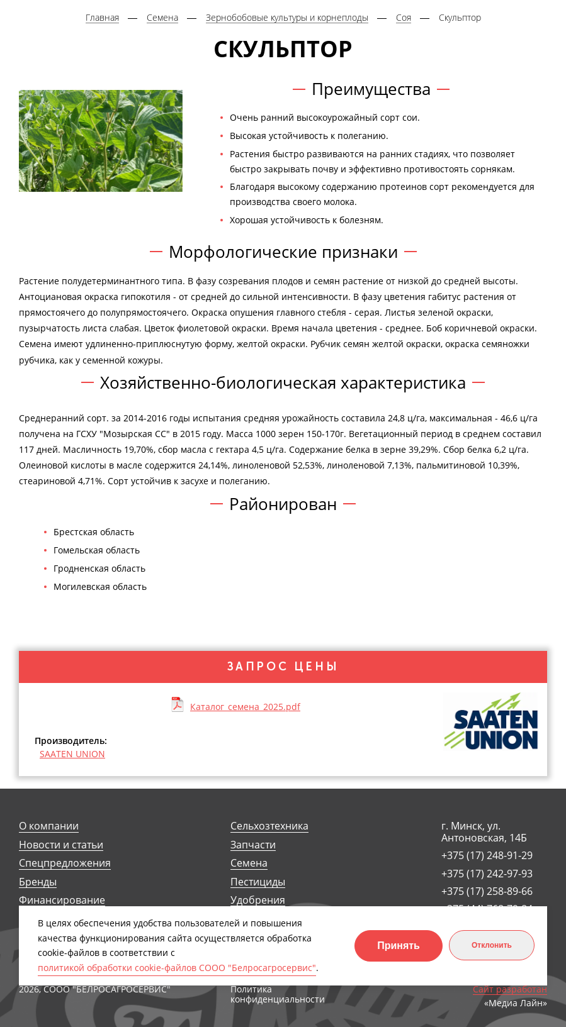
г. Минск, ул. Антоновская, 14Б (484, 831)
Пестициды (257, 882)
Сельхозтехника (269, 826)
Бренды (38, 882)
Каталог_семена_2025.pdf (245, 706)
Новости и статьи (61, 845)
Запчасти (253, 845)
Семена (249, 863)
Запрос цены (283, 667)
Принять (398, 945)
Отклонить (492, 945)
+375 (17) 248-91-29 (487, 855)
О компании (49, 826)
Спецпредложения (65, 863)
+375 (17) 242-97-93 (487, 873)
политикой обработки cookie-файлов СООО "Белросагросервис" (177, 968)
